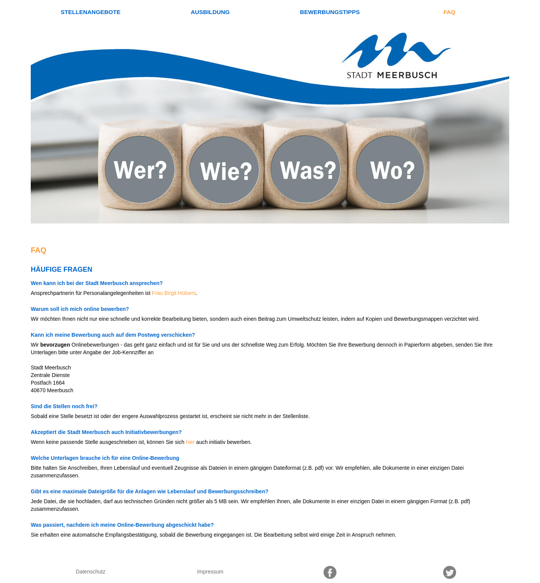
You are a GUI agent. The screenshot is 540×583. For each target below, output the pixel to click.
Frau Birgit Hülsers (174, 293)
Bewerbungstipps (330, 12)
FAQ (450, 12)
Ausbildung (210, 12)
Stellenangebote (90, 12)
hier (190, 442)
